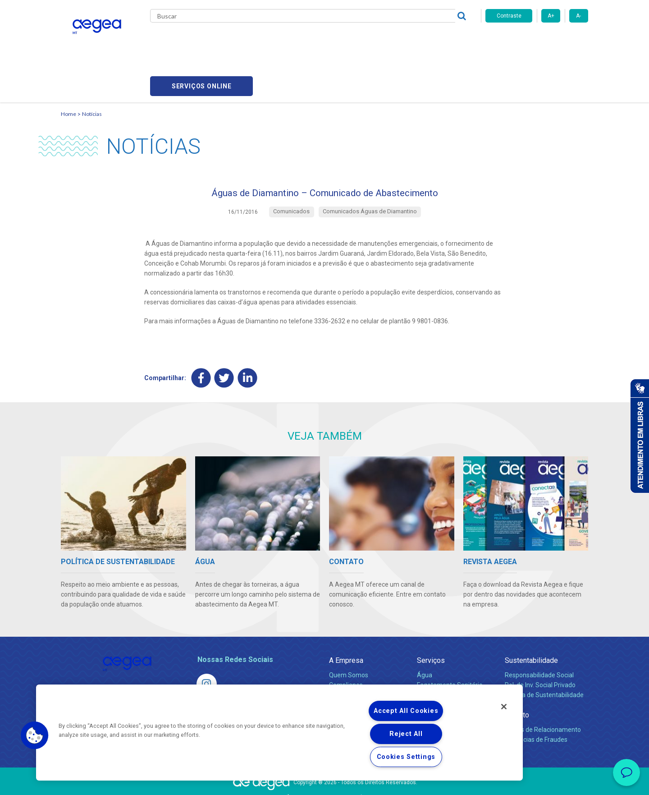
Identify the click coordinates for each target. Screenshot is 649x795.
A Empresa (346, 620)
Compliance (346, 644)
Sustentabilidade (531, 620)
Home (68, 70)
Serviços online (536, 41)
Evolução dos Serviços (448, 664)
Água (424, 635)
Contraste (509, 16)
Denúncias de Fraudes (536, 699)
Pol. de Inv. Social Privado (540, 644)
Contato (517, 675)
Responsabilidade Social (539, 635)
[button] (34, 735)
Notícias (92, 70)
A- (578, 16)
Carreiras (360, 40)
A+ (551, 16)
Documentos (435, 674)
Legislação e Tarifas (445, 654)
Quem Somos (348, 635)
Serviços (431, 620)
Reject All (405, 734)
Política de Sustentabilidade (544, 654)
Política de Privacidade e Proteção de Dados (324, 781)
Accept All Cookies (406, 711)
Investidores (346, 654)
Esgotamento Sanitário (450, 644)
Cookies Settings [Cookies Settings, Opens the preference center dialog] (406, 757)
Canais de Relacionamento (543, 689)
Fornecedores (408, 40)
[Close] (504, 707)
